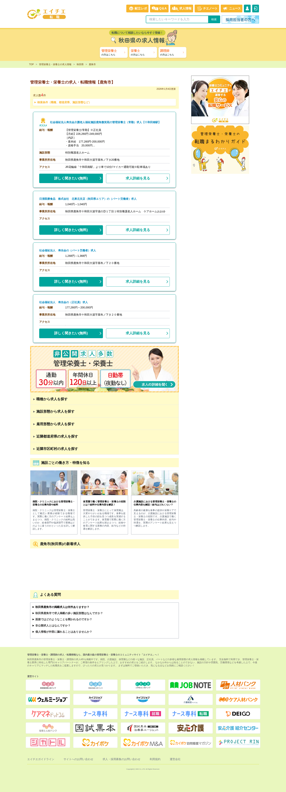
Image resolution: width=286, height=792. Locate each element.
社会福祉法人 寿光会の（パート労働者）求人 (67, 250)
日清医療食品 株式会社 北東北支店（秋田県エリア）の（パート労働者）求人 (88, 199)
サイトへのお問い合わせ (78, 759)
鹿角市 (92, 64)
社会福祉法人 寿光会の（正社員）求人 (63, 302)
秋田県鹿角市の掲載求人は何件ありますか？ (62, 607)
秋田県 (80, 64)
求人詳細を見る (138, 178)
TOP (31, 64)
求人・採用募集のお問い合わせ (121, 759)
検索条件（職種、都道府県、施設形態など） (64, 102)
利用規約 (155, 759)
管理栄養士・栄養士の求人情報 (55, 64)
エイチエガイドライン (40, 759)
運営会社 (175, 759)
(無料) (71, 177)
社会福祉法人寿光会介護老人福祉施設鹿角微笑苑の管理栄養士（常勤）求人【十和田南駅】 (105, 122)
